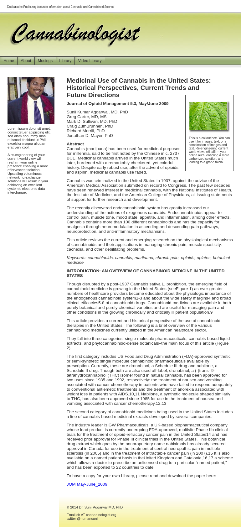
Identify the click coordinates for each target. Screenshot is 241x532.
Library (65, 60)
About (26, 60)
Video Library (89, 60)
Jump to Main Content (222, 3)
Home (8, 60)
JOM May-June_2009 (87, 484)
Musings (45, 60)
